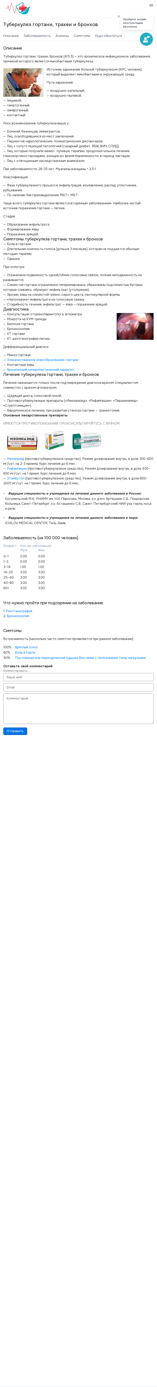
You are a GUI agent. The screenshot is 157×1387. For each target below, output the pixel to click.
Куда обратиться (108, 36)
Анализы (62, 36)
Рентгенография (19, 611)
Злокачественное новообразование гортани (42, 360)
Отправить (15, 731)
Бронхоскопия (18, 616)
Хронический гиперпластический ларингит (40, 370)
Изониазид (15, 459)
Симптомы (82, 36)
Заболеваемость (37, 36)
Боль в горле (25, 652)
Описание (11, 36)
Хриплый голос (26, 647)
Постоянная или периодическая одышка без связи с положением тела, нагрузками (80, 658)
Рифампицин (17, 468)
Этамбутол (16, 478)
